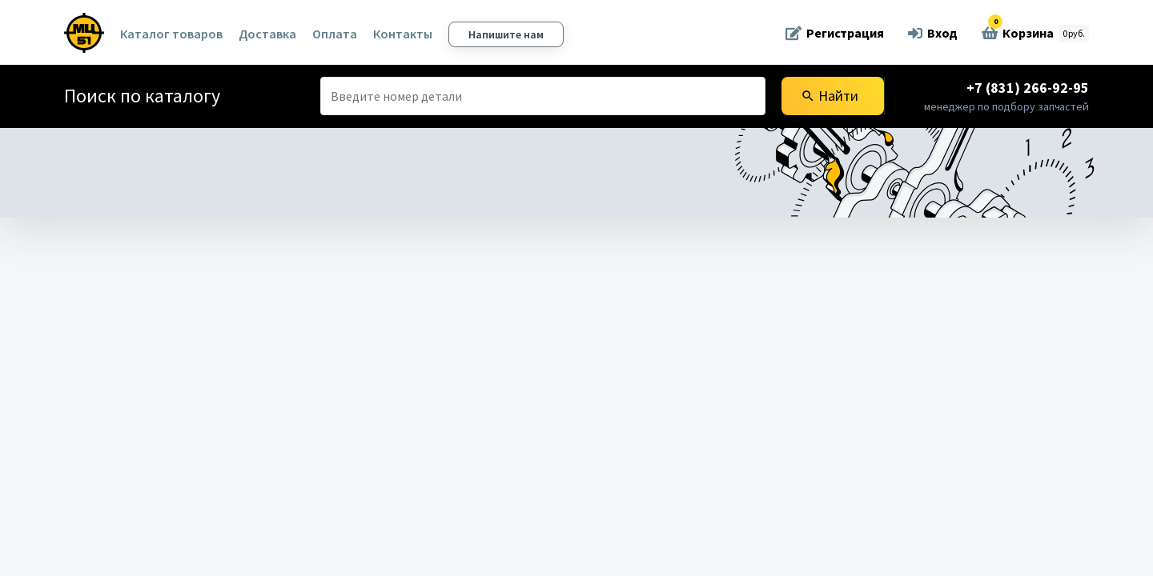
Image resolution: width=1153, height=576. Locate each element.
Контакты (402, 34)
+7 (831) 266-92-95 (1027, 87)
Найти (829, 95)
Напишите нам (506, 34)
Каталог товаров (171, 34)
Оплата (334, 34)
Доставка (267, 34)
